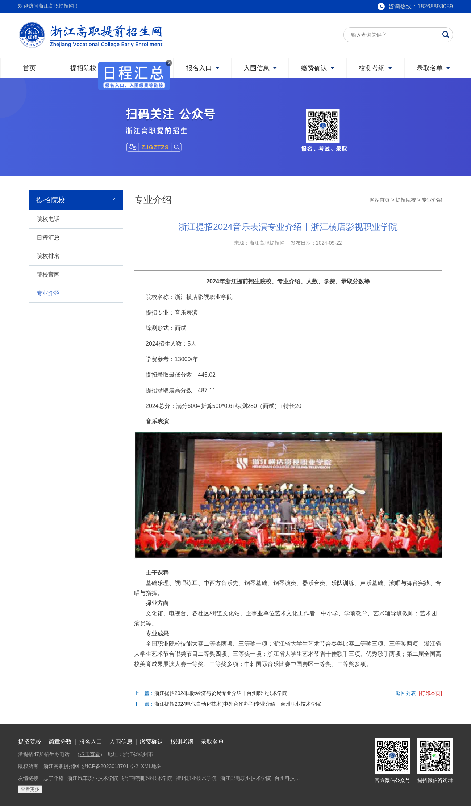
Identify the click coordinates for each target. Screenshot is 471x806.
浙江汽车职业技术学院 (92, 778)
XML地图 (151, 766)
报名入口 (90, 742)
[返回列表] (406, 693)
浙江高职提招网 (61, 766)
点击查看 (90, 754)
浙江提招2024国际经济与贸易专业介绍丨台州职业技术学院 (220, 693)
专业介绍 (48, 293)
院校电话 (48, 219)
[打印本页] (430, 693)
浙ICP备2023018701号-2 (110, 766)
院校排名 (48, 256)
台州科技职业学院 (295, 778)
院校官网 (48, 274)
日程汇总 (48, 238)
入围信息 (121, 742)
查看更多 (30, 789)
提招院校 (406, 200)
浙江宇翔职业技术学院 (147, 778)
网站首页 (380, 200)
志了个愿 (53, 778)
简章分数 (60, 742)
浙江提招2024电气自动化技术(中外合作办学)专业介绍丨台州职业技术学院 (237, 704)
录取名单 (212, 742)
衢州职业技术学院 (196, 778)
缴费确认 (151, 742)
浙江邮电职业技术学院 (245, 778)
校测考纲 (181, 742)
